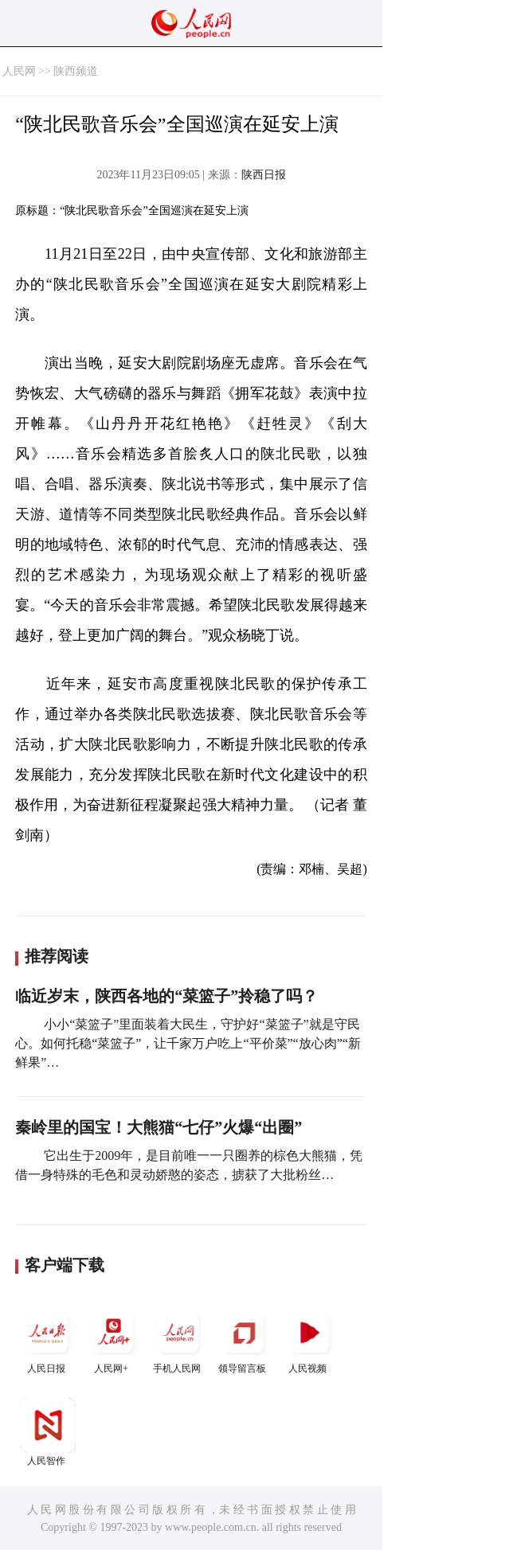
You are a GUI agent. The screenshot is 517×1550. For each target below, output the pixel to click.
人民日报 (48, 1339)
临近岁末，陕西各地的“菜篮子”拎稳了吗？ (166, 996)
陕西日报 (263, 175)
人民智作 (48, 1431)
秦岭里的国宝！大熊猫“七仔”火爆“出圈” (158, 1127)
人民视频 (309, 1339)
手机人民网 (178, 1339)
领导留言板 (244, 1339)
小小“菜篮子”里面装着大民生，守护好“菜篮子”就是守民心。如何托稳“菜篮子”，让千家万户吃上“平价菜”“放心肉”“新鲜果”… (188, 1043)
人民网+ (113, 1339)
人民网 (19, 71)
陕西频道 (75, 71)
